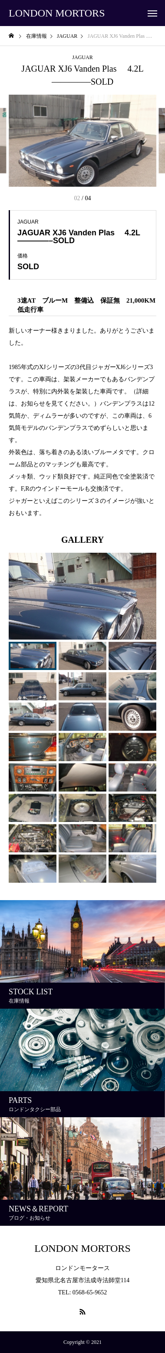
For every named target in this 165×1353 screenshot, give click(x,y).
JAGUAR (82, 57)
